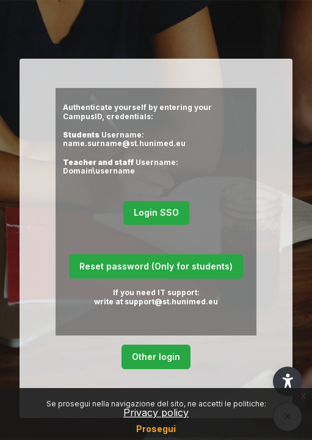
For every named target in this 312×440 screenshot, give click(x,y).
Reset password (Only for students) (156, 266)
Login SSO (156, 212)
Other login (156, 356)
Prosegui (156, 429)
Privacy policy (156, 412)
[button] (287, 381)
